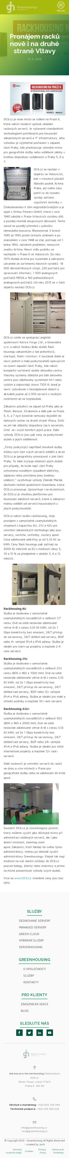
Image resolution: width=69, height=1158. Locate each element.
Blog (25, 1010)
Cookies (29, 1151)
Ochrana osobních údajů (14, 1151)
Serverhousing (31, 947)
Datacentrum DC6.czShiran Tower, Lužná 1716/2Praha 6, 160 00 (34, 1079)
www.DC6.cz (22, 878)
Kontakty (31, 982)
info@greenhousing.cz (34, 1127)
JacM (42, 1144)
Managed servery (32, 927)
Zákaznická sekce (34, 1004)
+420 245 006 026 (48, 1108)
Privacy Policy (42, 1151)
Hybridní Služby (31, 940)
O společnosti (34, 969)
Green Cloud (29, 934)
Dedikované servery (34, 920)
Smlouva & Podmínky (58, 1151)
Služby (28, 975)
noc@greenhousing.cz (34, 1131)
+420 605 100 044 (49, 1104)
